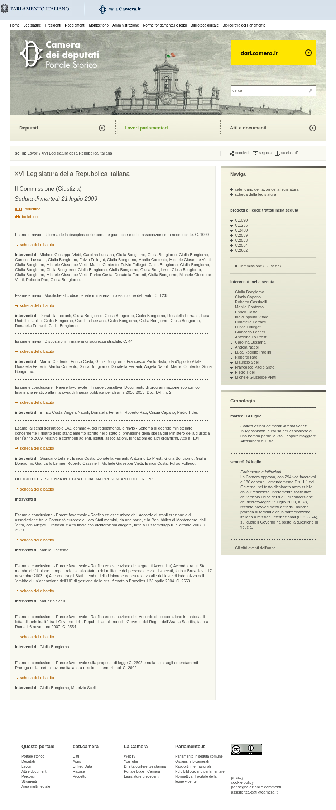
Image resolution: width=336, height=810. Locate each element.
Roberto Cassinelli (251, 302)
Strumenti (29, 781)
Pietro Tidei (245, 372)
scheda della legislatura (255, 194)
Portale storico (32, 756)
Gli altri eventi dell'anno (255, 548)
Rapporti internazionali (193, 766)
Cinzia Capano (248, 297)
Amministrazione (125, 25)
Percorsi (28, 776)
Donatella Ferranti (250, 322)
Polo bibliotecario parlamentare (200, 771)
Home (15, 25)
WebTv (129, 756)
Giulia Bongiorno (249, 292)
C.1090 (241, 220)
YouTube (131, 761)
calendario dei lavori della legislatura (266, 189)
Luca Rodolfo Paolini (253, 352)
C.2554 (241, 245)
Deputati (28, 128)
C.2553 (241, 240)
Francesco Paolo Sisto (254, 367)
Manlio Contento (249, 307)
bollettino (32, 209)
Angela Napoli (247, 347)
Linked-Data (82, 766)
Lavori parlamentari (146, 128)
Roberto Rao (246, 357)
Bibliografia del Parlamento (243, 25)
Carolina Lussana (250, 342)
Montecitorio (98, 25)
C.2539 (241, 235)
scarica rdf (286, 153)
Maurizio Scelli (247, 362)
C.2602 (241, 250)
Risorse (79, 771)
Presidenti (53, 25)
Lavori (33, 153)
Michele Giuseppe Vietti (255, 377)
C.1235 (241, 225)
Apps (77, 761)
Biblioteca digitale (205, 25)
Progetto (79, 776)
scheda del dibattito (37, 244)
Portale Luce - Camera (142, 771)
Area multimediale (35, 786)
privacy (237, 777)
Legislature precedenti (141, 776)
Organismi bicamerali (192, 761)
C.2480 (241, 230)
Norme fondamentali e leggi (165, 25)
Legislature (32, 25)
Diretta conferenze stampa (145, 766)
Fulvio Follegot (248, 327)
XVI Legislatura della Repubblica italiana (77, 153)
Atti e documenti (248, 128)
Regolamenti (75, 25)
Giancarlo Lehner (250, 332)
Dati (76, 756)
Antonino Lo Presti (251, 337)
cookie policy (242, 782)
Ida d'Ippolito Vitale (251, 317)
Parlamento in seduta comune (199, 756)
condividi (239, 153)
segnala (262, 153)
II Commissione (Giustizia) (258, 266)
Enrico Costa (246, 312)
